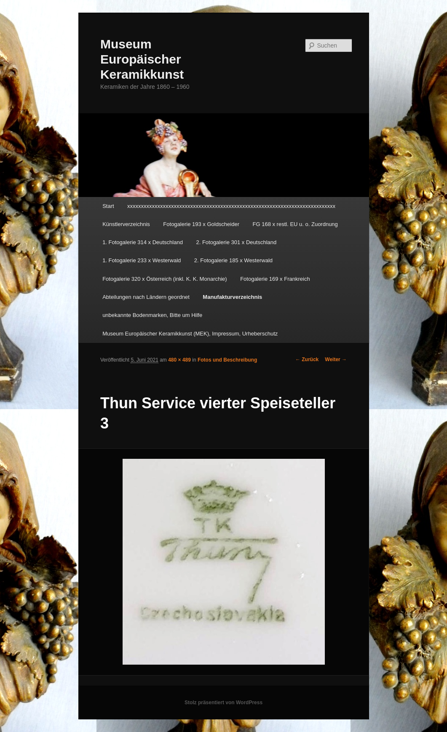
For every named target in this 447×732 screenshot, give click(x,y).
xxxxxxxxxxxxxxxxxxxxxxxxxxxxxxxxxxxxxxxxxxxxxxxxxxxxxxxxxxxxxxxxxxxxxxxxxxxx (231, 206)
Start (108, 206)
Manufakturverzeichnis (232, 297)
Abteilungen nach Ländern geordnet (146, 297)
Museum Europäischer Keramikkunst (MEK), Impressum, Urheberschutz (190, 333)
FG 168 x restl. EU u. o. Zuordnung (295, 224)
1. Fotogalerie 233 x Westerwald (141, 260)
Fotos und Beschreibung (227, 360)
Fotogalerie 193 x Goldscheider (201, 224)
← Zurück (307, 359)
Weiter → (336, 359)
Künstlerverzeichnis (126, 224)
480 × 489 (179, 360)
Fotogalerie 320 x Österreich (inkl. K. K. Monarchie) (164, 279)
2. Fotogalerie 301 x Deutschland (236, 242)
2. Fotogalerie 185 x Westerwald (233, 260)
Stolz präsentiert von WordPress (223, 702)
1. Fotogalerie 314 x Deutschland (142, 242)
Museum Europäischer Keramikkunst (142, 59)
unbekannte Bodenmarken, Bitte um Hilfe (152, 315)
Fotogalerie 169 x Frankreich (275, 279)
